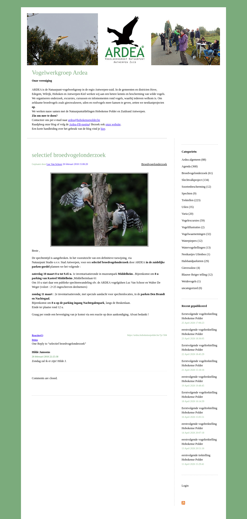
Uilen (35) (188, 207)
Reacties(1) (37, 335)
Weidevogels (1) (191, 281)
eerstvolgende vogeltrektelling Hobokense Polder (199, 334)
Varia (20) (187, 213)
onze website (113, 124)
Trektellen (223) (191, 200)
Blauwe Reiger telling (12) (197, 274)
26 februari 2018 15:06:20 (75, 164)
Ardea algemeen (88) (194, 159)
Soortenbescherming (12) (196, 186)
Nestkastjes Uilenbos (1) (196, 254)
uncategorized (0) (192, 288)
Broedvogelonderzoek (154, 164)
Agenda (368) (190, 166)
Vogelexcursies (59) (193, 220)
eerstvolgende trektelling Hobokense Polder (196, 459)
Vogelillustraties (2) (193, 227)
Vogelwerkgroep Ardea (60, 72)
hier (103, 128)
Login (185, 485)
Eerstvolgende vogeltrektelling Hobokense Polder (199, 318)
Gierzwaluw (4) (191, 268)
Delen (35, 340)
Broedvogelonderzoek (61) (197, 173)
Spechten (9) (189, 193)
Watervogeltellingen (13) (196, 247)
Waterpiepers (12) (192, 240)
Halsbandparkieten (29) (195, 261)
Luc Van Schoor (54, 164)
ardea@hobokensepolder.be (84, 120)
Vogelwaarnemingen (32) (196, 234)
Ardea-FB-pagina (79, 124)
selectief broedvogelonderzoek (69, 155)
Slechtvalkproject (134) (195, 180)
